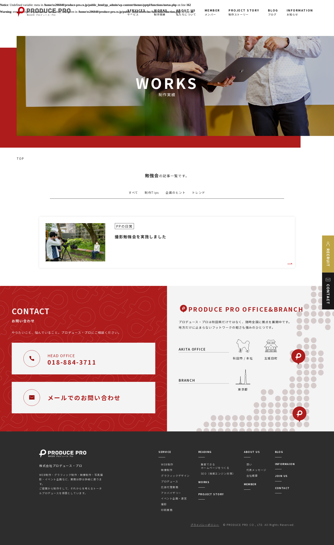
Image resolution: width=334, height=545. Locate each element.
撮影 (164, 504)
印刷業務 (167, 510)
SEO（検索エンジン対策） (218, 473)
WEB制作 (167, 464)
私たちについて (186, 12)
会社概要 (252, 475)
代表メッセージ (256, 470)
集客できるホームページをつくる (215, 466)
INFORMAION (285, 464)
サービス (136, 12)
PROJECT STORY (211, 494)
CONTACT (282, 488)
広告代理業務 (169, 487)
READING (205, 452)
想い (249, 464)
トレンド (198, 192)
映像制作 (167, 470)
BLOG (279, 452)
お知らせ (300, 12)
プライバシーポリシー (204, 524)
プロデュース (169, 481)
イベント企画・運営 (174, 498)
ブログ (273, 12)
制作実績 (161, 12)
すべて (133, 192)
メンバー (212, 12)
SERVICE (164, 452)
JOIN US (281, 476)
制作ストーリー (244, 12)
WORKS (203, 482)
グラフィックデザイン (175, 475)
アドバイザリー (171, 493)
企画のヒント (176, 192)
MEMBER (250, 484)
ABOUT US (252, 452)
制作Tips (152, 192)
